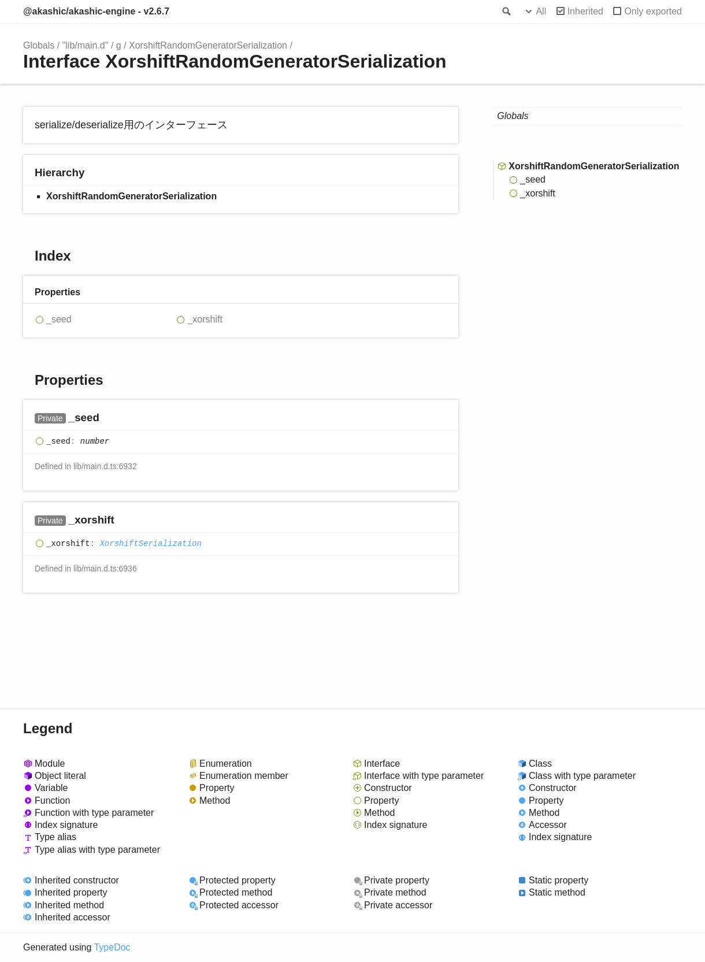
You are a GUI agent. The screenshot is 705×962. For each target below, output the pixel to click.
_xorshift (204, 319)
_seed (59, 319)
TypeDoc (112, 947)
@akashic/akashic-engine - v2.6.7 (96, 11)
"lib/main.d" (85, 45)
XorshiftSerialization (150, 543)
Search (505, 11)
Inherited (585, 11)
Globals (38, 45)
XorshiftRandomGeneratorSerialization (208, 45)
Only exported (653, 11)
